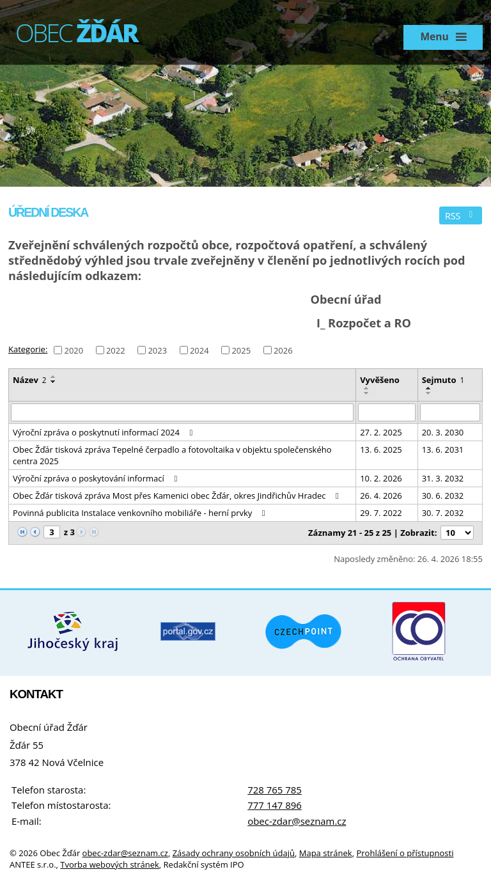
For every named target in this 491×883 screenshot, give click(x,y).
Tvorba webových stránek (109, 864)
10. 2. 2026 (381, 478)
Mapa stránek (325, 853)
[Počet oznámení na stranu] (457, 533)
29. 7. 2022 (381, 513)
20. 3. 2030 (443, 432)
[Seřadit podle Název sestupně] (54, 381)
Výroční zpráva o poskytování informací (97, 478)
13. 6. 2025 (381, 449)
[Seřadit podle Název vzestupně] (54, 376)
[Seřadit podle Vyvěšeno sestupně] (367, 393)
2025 (241, 350)
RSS (461, 216)
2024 (199, 350)
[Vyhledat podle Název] (182, 412)
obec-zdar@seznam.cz (296, 821)
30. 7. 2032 (443, 513)
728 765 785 (274, 789)
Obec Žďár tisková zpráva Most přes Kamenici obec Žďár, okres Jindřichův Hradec (178, 495)
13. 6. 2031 (443, 449)
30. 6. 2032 (443, 495)
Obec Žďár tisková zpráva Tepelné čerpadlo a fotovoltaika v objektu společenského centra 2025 (172, 455)
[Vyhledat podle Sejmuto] (450, 412)
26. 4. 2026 (381, 495)
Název (30, 380)
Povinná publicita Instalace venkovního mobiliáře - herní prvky (141, 513)
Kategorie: (27, 349)
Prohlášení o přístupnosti (404, 853)
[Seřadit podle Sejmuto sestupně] (429, 393)
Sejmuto (443, 380)
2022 (115, 350)
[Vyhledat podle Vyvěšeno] (386, 412)
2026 (283, 350)
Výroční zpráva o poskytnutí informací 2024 (104, 432)
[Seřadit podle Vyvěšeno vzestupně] (367, 388)
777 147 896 (274, 805)
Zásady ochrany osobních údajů (234, 853)
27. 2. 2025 (381, 432)
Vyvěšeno (380, 380)
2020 (73, 350)
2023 (157, 350)
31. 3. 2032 (443, 478)
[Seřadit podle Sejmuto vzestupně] (429, 388)
